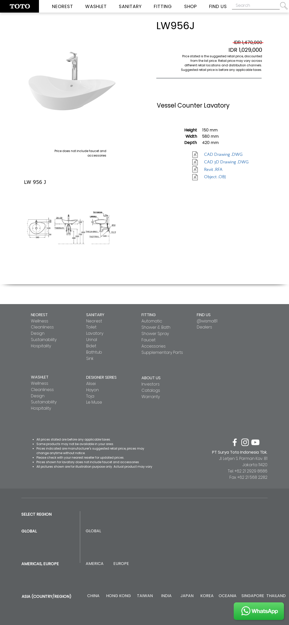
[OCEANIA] (227, 596)
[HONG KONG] (118, 596)
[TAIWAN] (144, 596)
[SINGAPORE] (253, 596)
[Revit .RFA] (222, 169)
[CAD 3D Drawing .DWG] (226, 162)
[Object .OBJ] (222, 177)
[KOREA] (207, 596)
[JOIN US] (259, 611)
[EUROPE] (121, 564)
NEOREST (39, 315)
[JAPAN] (187, 596)
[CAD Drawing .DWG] (223, 154)
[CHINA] (93, 596)
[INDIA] (166, 596)
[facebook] (235, 442)
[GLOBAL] (93, 531)
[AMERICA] (94, 564)
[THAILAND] (276, 596)
